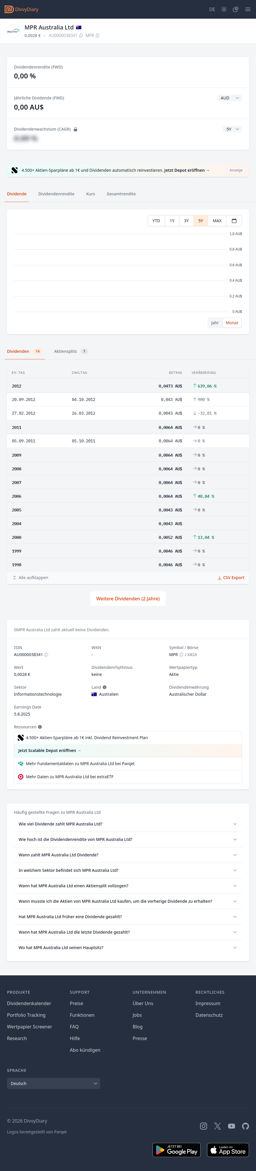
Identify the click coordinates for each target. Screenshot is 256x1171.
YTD (156, 220)
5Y (200, 220)
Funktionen (82, 1015)
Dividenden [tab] (25, 351)
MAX (217, 220)
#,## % (25, 138)
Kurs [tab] (90, 194)
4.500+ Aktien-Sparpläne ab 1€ (87, 738)
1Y (172, 220)
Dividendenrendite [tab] (56, 194)
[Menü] (248, 9)
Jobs (137, 1015)
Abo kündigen (85, 1050)
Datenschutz (209, 1015)
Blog (138, 1026)
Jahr (215, 322)
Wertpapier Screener (29, 1026)
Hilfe (75, 1038)
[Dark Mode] (224, 9)
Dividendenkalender (29, 1003)
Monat (232, 322)
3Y (186, 220)
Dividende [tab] (17, 194)
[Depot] (235, 9)
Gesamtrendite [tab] (121, 194)
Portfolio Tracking (26, 1015)
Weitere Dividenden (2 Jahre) (128, 598)
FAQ (74, 1026)
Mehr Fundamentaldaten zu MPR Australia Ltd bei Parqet (80, 763)
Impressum (207, 1003)
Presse (140, 1038)
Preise (76, 1003)
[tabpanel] (128, 271)
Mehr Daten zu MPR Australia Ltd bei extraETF (69, 776)
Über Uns (143, 1003)
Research (17, 1038)
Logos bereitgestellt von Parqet (37, 1132)
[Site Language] (212, 9)
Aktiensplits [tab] (71, 351)
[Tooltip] (104, 687)
